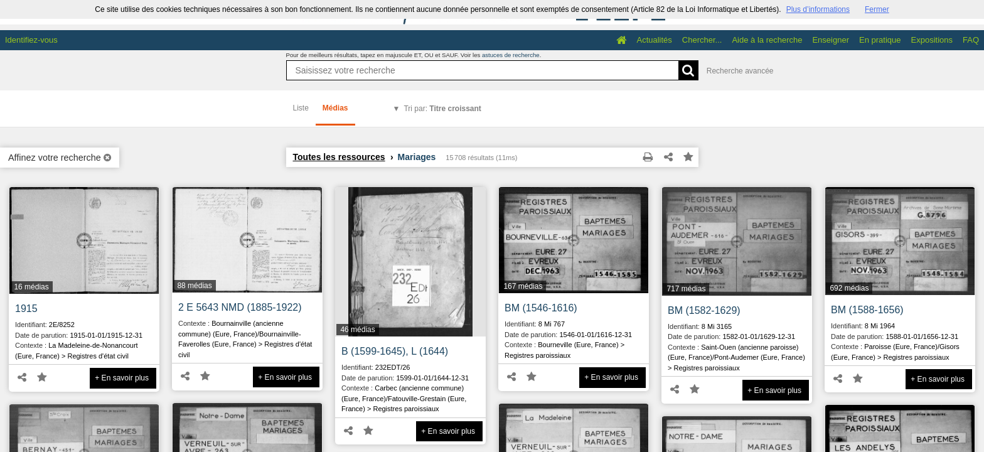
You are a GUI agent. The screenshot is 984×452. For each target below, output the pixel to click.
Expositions (932, 40)
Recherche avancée (740, 71)
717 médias (685, 288)
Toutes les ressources (339, 157)
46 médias (357, 329)
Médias (335, 108)
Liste (301, 108)
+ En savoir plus (122, 378)
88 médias (194, 285)
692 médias (849, 288)
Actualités (653, 40)
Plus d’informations (818, 9)
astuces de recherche (511, 54)
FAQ (971, 40)
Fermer (877, 9)
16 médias (31, 286)
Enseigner (830, 40)
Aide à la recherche (767, 40)
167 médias (522, 286)
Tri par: (442, 108)
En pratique (880, 40)
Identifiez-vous (31, 40)
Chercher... (702, 40)
